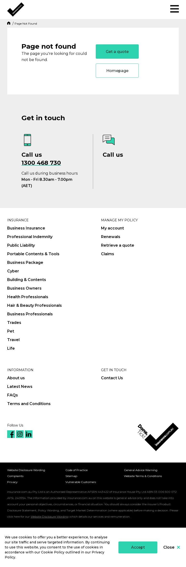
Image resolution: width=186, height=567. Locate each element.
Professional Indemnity (30, 236)
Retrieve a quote (117, 245)
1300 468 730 (41, 162)
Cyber (13, 271)
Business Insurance (26, 228)
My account (112, 228)
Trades (14, 322)
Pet (10, 331)
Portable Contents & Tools (33, 254)
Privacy (12, 482)
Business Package (25, 262)
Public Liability (21, 245)
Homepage (117, 70)
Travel (13, 340)
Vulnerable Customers (80, 482)
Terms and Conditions (29, 403)
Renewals (110, 236)
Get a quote (117, 51)
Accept (138, 547)
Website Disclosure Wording (26, 470)
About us (16, 378)
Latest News (19, 386)
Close (171, 547)
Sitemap (71, 476)
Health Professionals (27, 297)
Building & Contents (26, 279)
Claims (107, 254)
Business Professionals (30, 314)
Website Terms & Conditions (143, 476)
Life (11, 348)
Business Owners (24, 288)
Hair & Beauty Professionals (34, 305)
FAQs (12, 395)
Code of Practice (76, 470)
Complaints (15, 476)
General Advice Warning (140, 470)
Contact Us (112, 378)
